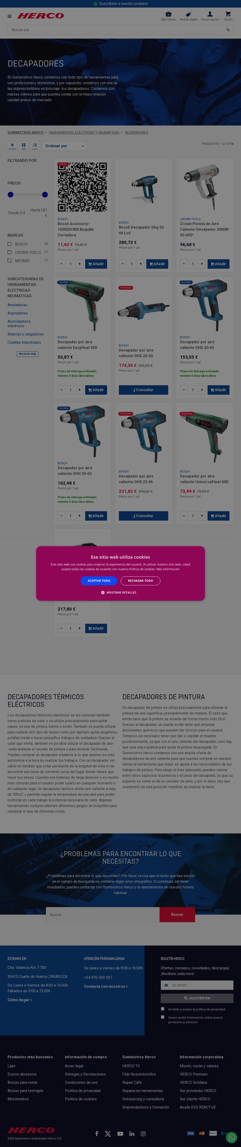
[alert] (120, 573)
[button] (120, 592)
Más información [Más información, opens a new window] (168, 569)
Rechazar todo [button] (140, 581)
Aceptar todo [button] (99, 581)
